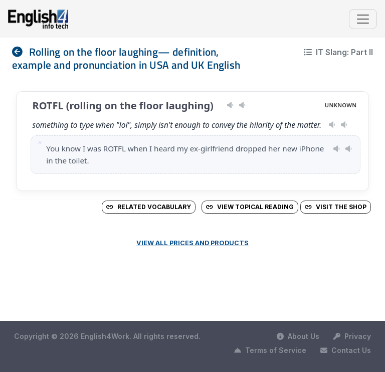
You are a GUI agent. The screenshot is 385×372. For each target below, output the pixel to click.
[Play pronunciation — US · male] (230, 105)
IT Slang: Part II (338, 52)
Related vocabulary (148, 207)
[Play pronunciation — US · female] (332, 124)
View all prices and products (192, 243)
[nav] (20, 52)
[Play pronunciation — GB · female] (242, 105)
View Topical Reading (250, 207)
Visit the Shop (335, 207)
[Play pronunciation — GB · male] (344, 124)
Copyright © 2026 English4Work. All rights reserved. (107, 336)
